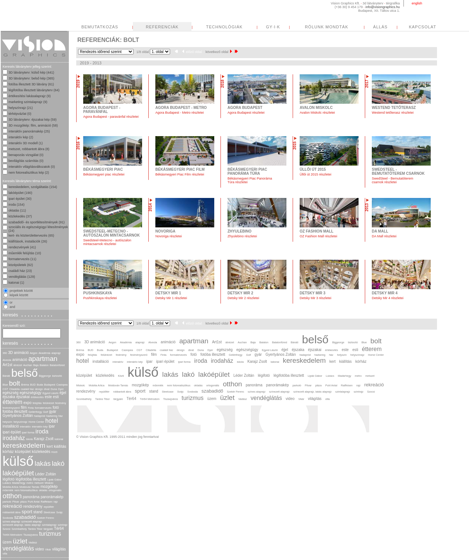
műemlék (8, 490)
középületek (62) (20, 265)
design (39, 389)
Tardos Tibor (35, 529)
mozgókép (49, 487)
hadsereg (51, 416)
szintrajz (62, 525)
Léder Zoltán (45, 474)
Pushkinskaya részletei (100, 298)
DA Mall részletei (384, 236)
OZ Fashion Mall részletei (318, 236)
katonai (58, 439)
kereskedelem (24, 445)
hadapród (39, 416)
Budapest (49, 384)
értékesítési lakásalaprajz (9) (29, 96)
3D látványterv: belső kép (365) (31, 78)
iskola (29, 439)
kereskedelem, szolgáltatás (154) (32, 187)
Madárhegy (18, 483)
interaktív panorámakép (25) (29, 131)
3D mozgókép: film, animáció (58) (33, 125)
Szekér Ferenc (45, 518)
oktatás (43, 490)
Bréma (25, 384)
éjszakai (22, 397)
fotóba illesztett (15, 412)
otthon (12, 496)
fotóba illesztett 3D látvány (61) (31, 84)
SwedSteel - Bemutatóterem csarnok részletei (392, 180)
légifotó (9, 479)
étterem (12, 402)
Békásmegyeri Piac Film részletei (179, 174)
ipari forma (28, 432)
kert (49, 446)
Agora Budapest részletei (246, 112)
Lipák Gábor (54, 479)
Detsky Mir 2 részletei (243, 298)
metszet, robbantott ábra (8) (28, 149)
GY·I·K (342, 27)
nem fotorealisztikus (26, 490)
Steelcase (49, 512)
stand (38, 512)
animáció (20, 360)
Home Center (36, 421)
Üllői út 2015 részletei (315, 174)
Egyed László (51, 393)
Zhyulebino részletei (242, 236)
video (39, 549)
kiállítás (60, 446)
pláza (23, 501)
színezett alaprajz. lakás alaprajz (22, 525)
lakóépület (18, 473)
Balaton (44, 365)
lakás (43, 463)
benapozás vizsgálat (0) (25, 155)
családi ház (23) (20, 271)
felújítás (37, 403)
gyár (52, 412)
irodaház (14, 438)
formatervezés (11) (22, 259)
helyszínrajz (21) (20, 108)
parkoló (7, 501)
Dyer (61, 389)
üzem (7, 542)
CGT (5, 389)
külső (18, 461)
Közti (54, 452)
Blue (5, 384)
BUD (33, 384)
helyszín (7, 421)
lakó (58, 463)
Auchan (27, 365)
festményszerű (11, 408)
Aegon (34, 353)
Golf (45, 412)
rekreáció (12, 506)
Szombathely (19, 529)
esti (56, 397)
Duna (53, 389)
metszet (38, 483)
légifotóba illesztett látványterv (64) (34, 90)
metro (30, 483)
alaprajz (56, 353)
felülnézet (48, 403)
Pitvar (16, 501)
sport (27, 511)
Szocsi (6, 529)
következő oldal (218, 52)
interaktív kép (39, 426)
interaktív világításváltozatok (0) (31, 167)
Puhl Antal (33, 501)
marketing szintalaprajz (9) (27, 102)
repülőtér (48, 506)
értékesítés (37, 397)
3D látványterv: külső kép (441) (31, 72)
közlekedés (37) (20, 216)
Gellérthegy (35, 412)
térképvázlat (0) (19, 114)
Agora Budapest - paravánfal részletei (111, 116)
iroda (41, 431)
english (417, 3)
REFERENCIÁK (231, 27)
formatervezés (43, 408)
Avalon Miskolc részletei (317, 112)
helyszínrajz (20, 421)
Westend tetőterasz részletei (392, 112)
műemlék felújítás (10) (24, 253)
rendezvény (32, 506)
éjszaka (9, 397)
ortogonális (55, 490)
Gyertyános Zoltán (18, 416)
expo (28, 403)
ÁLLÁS (449, 27)
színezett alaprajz (31, 521)
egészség (10, 393)
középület (23, 452)
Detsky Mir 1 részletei (171, 298)
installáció (11, 426)
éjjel (63, 393)
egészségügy (30, 393)
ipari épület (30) (20, 199)
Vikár (48, 549)
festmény (60, 403)
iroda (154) (16, 204)
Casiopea (61, 384)
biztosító (57, 376)
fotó (56, 407)
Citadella (14, 389)
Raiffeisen (47, 501)
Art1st (7, 365)
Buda (40, 384)
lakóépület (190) (20, 193)
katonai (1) (16, 282)
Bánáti (6, 376)
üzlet (20, 541)
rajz (55, 501)
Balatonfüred (57, 365)
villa (5, 553)
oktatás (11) (17, 210)
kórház (8, 452)
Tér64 (59, 529)
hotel (51, 421)
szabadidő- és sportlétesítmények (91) (36, 222)
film (24, 407)
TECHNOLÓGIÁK (293, 27)
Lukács (7, 483)
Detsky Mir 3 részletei (315, 298)
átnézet (17, 365)
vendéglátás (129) (21, 277)
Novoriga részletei (168, 236)
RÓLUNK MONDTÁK (395, 27)
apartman (42, 358)
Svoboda (8, 518)
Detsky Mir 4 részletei (387, 298)
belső (24, 373)
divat (46, 389)
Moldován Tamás (29, 487)
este (48, 397)
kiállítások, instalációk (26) (27, 241)
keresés (28, 315)
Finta (31, 408)
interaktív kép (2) (20, 137)
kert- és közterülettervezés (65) (31, 235)
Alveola (7, 360)
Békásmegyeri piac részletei (103, 174)
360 (5, 353)
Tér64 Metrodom (12, 534)
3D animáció (18, 353)
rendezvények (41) (22, 247)
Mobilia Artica (10, 487)
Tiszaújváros (30, 534)
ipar (52, 426)
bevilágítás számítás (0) (25, 161)
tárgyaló (48, 529)
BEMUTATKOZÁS (169, 27)
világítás (59, 549)
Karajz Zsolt (43, 439)
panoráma (31, 497)
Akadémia (44, 353)
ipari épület (12, 432)
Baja (35, 365)
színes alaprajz (11, 521)
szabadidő (25, 517)
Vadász (32, 542)
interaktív (25, 426)
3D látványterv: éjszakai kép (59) (32, 119)
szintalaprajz (49, 525)
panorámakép (51, 497)
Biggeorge (45, 376)
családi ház (27, 389)
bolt (14, 383)
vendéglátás (18, 548)
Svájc (59, 512)
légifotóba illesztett (31, 479)
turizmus (50, 534)
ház (61, 416)
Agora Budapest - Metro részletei (179, 112)
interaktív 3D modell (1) (25, 143)
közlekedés (41, 452)
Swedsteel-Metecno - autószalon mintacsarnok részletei (107, 242)
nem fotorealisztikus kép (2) (28, 172)
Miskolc (49, 483)
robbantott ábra (12, 512)
